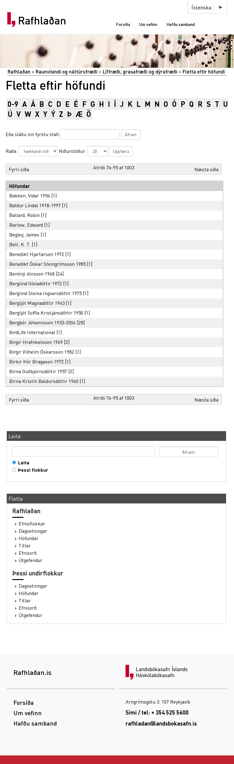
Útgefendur (30, 560)
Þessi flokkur (31, 470)
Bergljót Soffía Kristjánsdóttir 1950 (46, 312)
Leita (22, 462)
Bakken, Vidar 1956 (29, 195)
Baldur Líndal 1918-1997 (35, 205)
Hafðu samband (180, 24)
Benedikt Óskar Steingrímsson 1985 (47, 264)
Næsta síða (206, 169)
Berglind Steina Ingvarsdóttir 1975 (45, 293)
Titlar (25, 545)
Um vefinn (148, 24)
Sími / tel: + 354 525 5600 (157, 712)
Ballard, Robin (24, 215)
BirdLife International (32, 332)
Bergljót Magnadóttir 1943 (37, 303)
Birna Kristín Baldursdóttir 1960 (43, 381)
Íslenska (201, 7)
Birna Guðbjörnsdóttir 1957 (38, 371)
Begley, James (24, 234)
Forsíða (123, 24)
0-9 (13, 104)
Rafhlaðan (42, 20)
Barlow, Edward (26, 225)
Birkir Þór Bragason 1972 (36, 361)
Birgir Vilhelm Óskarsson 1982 (41, 351)
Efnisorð (28, 553)
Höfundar (28, 538)
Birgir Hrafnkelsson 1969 (36, 342)
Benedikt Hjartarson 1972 (36, 254)
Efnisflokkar (32, 524)
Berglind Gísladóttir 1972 (35, 283)
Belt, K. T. (19, 244)
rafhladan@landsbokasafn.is (161, 723)
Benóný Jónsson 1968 (32, 273)
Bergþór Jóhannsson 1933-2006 (42, 322)
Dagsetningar (33, 531)
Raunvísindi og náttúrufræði (66, 71)
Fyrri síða (19, 169)
